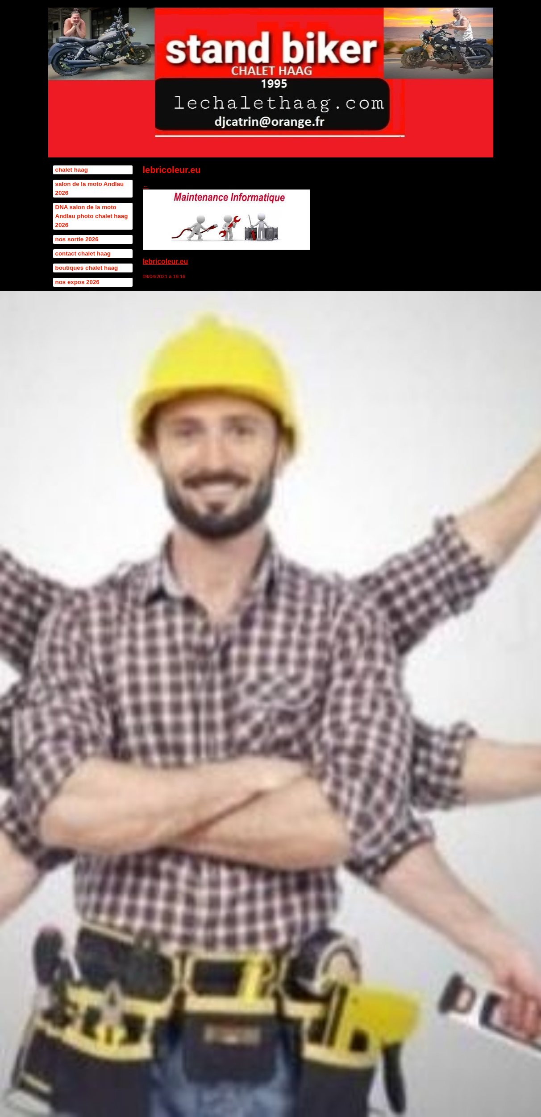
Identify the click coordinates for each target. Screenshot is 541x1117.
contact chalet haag (83, 253)
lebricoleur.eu (165, 261)
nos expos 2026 (77, 282)
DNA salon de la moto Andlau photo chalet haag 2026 (91, 216)
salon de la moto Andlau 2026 (89, 188)
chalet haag (71, 169)
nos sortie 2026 (77, 239)
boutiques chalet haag (86, 267)
